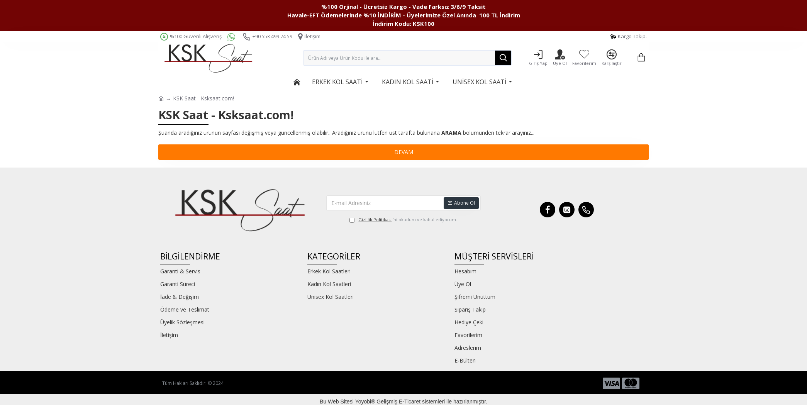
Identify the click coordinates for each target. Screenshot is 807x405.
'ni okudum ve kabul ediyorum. (403, 220)
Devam (403, 152)
